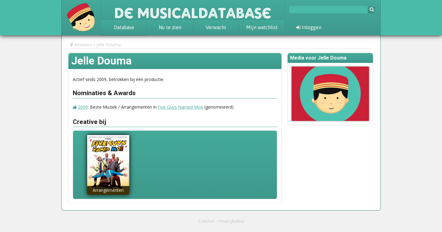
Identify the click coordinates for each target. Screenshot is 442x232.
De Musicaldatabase (192, 10)
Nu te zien (170, 27)
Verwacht (216, 27)
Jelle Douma (108, 45)
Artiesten (83, 45)
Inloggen (308, 27)
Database (124, 27)
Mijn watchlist (262, 27)
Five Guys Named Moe (180, 107)
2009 (83, 107)
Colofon (206, 221)
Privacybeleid (231, 221)
